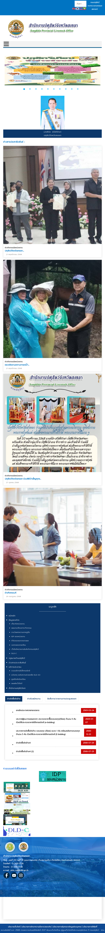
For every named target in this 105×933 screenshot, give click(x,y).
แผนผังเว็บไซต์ (16, 683)
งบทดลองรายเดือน (18, 645)
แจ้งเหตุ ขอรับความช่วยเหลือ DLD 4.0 (25, 675)
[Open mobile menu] (6, 44)
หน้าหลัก (12, 615)
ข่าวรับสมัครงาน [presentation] (33, 698)
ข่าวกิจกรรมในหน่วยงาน (14, 247)
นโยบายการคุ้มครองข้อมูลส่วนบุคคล (67, 926)
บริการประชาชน (15, 667)
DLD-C (14, 653)
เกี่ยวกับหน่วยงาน (18, 624)
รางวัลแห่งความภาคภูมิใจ (20, 632)
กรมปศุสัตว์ (94, 2)
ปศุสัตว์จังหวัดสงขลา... (14, 250)
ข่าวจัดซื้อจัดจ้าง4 (23, 742)
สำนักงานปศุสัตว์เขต (17, 688)
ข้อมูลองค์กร (14, 620)
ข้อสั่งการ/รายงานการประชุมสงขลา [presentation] (61, 698)
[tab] (13, 699)
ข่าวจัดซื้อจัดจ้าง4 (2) (25, 751)
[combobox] (81, 4)
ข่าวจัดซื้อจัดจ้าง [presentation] (13, 698)
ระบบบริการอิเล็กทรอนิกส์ (20, 670)
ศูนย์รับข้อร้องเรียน (18, 679)
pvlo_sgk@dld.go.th (19, 870)
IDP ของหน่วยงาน (18, 636)
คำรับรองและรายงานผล (20, 640)
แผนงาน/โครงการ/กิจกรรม (21, 628)
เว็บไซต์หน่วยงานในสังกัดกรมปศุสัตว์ (25, 649)
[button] (26, 89)
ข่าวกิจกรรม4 (10, 590)
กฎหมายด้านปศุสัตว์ (17, 658)
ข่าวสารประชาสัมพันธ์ (17, 662)
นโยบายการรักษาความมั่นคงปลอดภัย (36, 926)
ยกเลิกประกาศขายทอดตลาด (27, 710)
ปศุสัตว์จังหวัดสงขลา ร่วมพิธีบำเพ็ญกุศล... (23, 477)
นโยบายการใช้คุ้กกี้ (90, 926)
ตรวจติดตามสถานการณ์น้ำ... (17, 364)
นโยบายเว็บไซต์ (14, 926)
